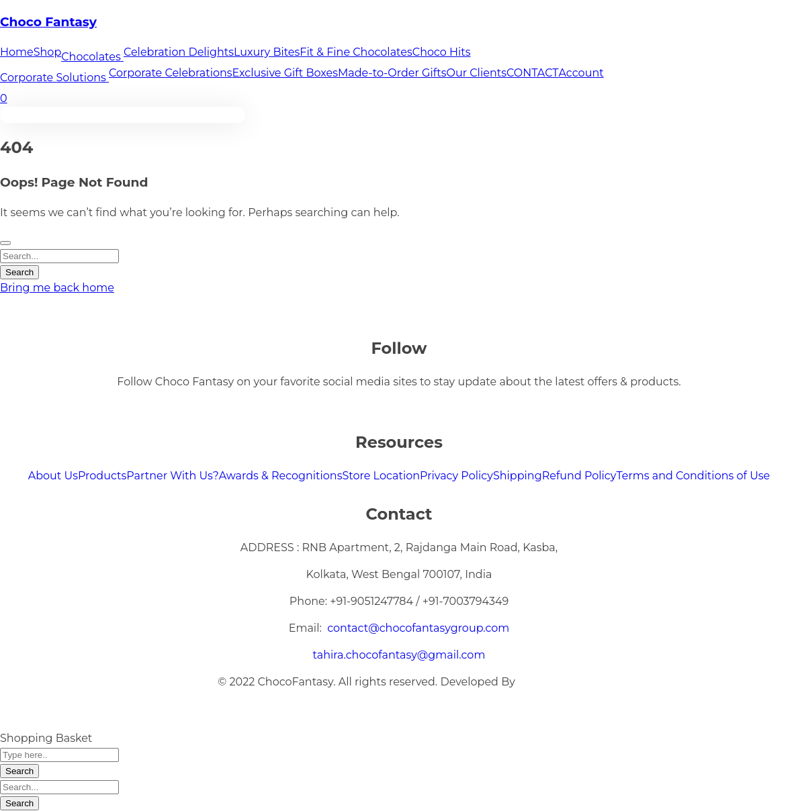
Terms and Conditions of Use (693, 475)
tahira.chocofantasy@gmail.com (399, 655)
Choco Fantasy (48, 22)
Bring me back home (57, 287)
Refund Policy (579, 475)
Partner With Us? (172, 475)
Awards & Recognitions (281, 475)
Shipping (517, 475)
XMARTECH (549, 681)
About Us (53, 475)
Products (102, 475)
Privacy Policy (456, 475)
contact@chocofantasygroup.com (418, 628)
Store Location (381, 475)
